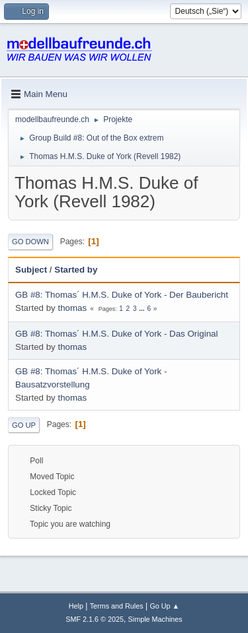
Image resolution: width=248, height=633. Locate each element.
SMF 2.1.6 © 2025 (94, 619)
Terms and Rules (117, 606)
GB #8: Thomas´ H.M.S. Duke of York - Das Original (116, 334)
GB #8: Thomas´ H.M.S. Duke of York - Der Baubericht (121, 295)
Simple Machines (155, 619)
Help (76, 606)
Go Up (24, 425)
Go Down (30, 242)
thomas (72, 308)
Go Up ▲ (164, 606)
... (142, 308)
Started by (75, 270)
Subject (31, 270)
